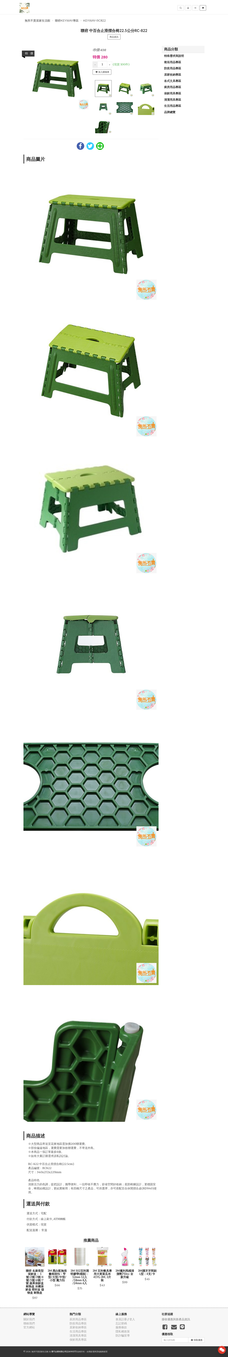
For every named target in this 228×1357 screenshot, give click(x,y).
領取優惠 (196, 1340)
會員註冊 (121, 1319)
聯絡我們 (29, 1323)
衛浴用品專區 (172, 62)
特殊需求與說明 (174, 56)
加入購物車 (102, 72)
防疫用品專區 (172, 68)
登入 (132, 1319)
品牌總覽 (169, 112)
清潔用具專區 (172, 99)
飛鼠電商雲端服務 (96, 1351)
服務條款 (121, 1327)
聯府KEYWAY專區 (67, 20)
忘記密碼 (121, 1323)
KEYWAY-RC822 (94, 20)
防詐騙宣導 (123, 1335)
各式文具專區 (172, 81)
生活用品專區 (172, 105)
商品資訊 (114, 36)
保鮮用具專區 (172, 93)
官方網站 (29, 1327)
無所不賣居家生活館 (37, 20)
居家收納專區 (172, 74)
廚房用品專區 (172, 87)
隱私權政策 (123, 1331)
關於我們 (29, 1319)
